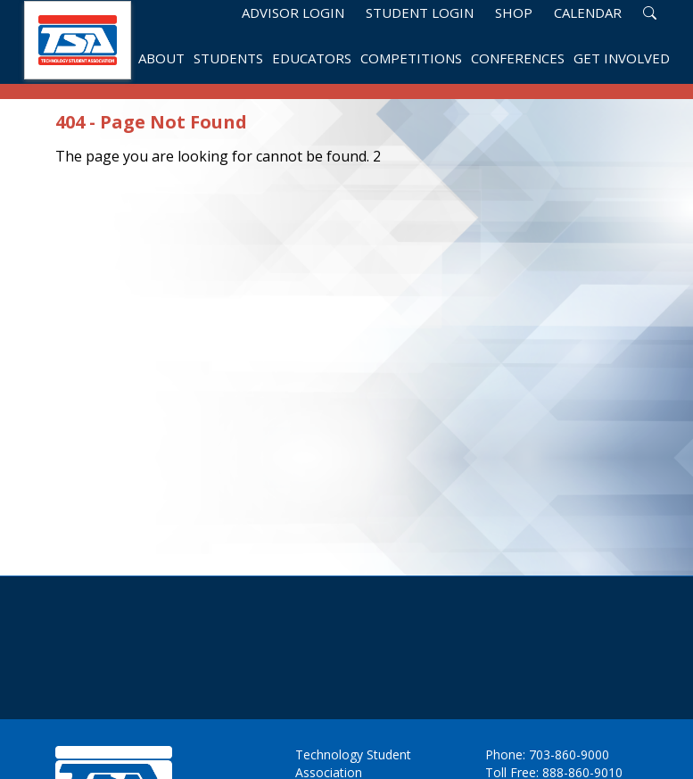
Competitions (411, 59)
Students (228, 59)
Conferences (518, 59)
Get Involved (621, 59)
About (161, 59)
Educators (311, 59)
